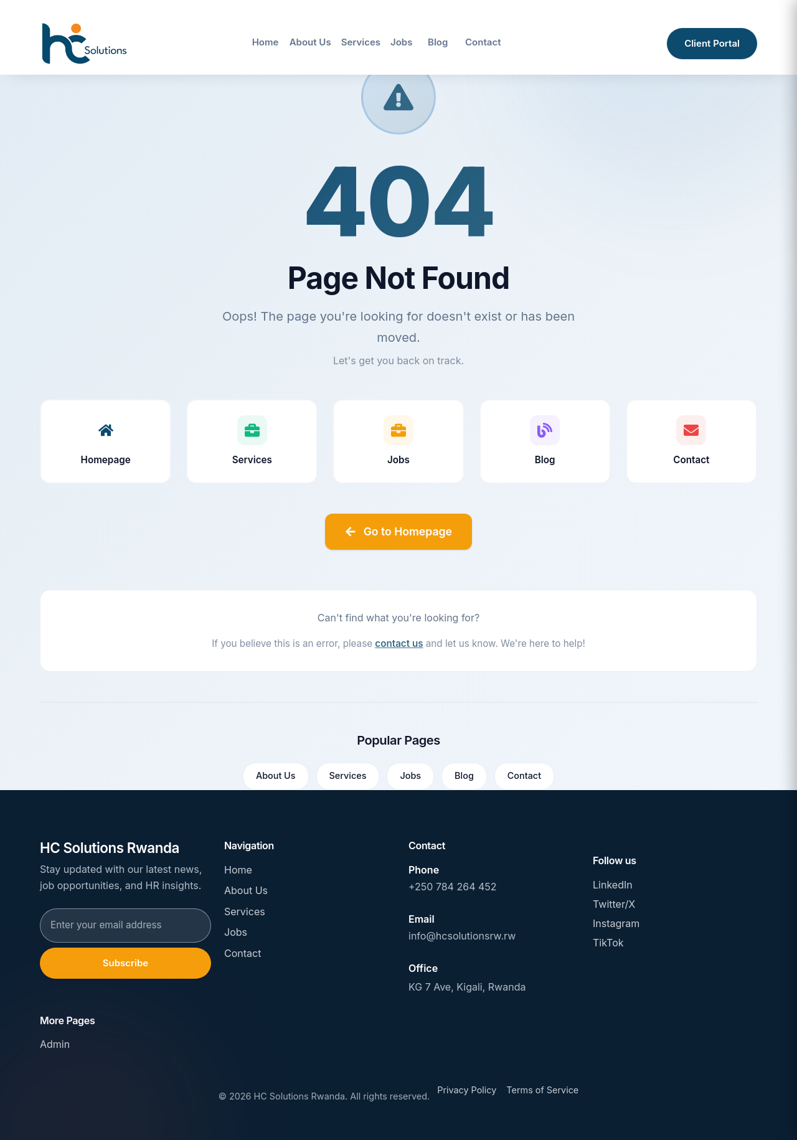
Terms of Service (542, 1090)
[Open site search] (644, 43)
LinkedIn (613, 885)
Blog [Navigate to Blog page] (438, 42)
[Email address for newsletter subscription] (125, 925)
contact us (399, 643)
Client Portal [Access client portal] (712, 43)
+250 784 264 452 (452, 886)
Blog (464, 775)
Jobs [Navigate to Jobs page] (401, 42)
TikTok (608, 942)
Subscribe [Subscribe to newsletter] (125, 963)
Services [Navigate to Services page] (360, 42)
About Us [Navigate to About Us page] (310, 42)
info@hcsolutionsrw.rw (462, 936)
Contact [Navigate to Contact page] (483, 42)
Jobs (410, 775)
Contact (524, 775)
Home (238, 870)
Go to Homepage (398, 531)
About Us (276, 775)
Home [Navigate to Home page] (265, 42)
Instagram (616, 923)
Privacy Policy (466, 1090)
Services (348, 775)
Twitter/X (614, 904)
